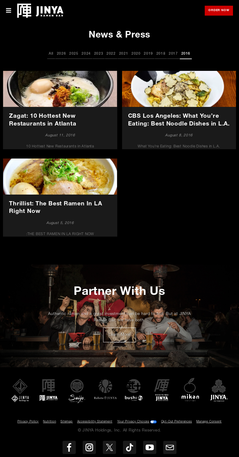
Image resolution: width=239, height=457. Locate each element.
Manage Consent (209, 421)
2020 (136, 54)
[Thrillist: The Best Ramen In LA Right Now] (60, 197)
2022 (111, 54)
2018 (161, 54)
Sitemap (66, 421)
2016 (186, 54)
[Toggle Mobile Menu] (8, 11)
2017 (173, 54)
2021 (123, 54)
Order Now (220, 11)
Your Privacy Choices (133, 421)
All (51, 54)
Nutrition (49, 421)
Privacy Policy (28, 421)
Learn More (122, 336)
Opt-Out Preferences (176, 421)
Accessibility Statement (94, 421)
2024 (86, 54)
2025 (73, 54)
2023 (98, 54)
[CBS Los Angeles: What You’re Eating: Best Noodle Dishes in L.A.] (179, 110)
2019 (148, 54)
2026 (61, 54)
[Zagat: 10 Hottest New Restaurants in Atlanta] (60, 110)
